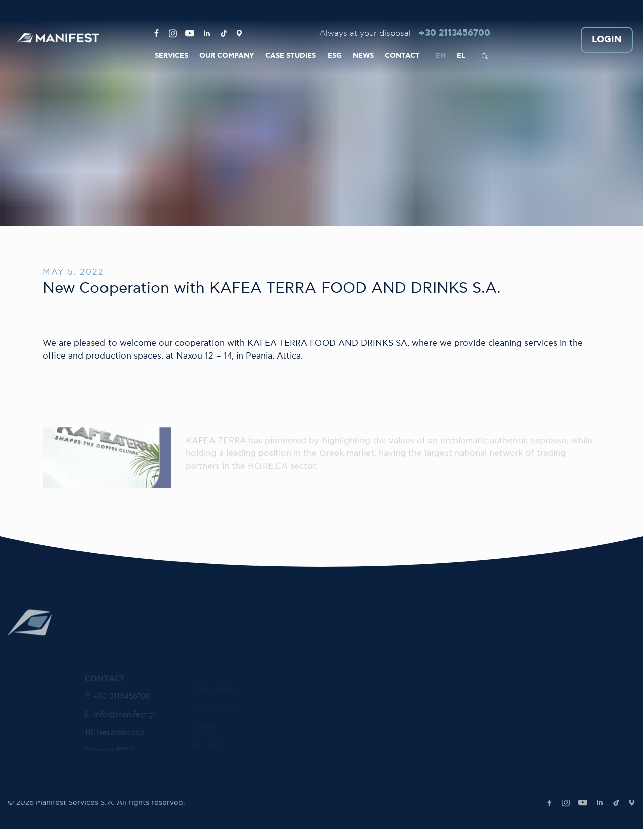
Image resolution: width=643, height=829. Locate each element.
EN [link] (441, 55)
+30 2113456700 (454, 33)
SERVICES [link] (171, 55)
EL (461, 55)
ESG (335, 55)
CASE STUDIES (290, 55)
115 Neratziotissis (115, 746)
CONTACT (402, 55)
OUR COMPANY (226, 55)
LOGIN (607, 40)
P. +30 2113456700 (118, 710)
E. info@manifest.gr (120, 728)
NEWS (363, 55)
